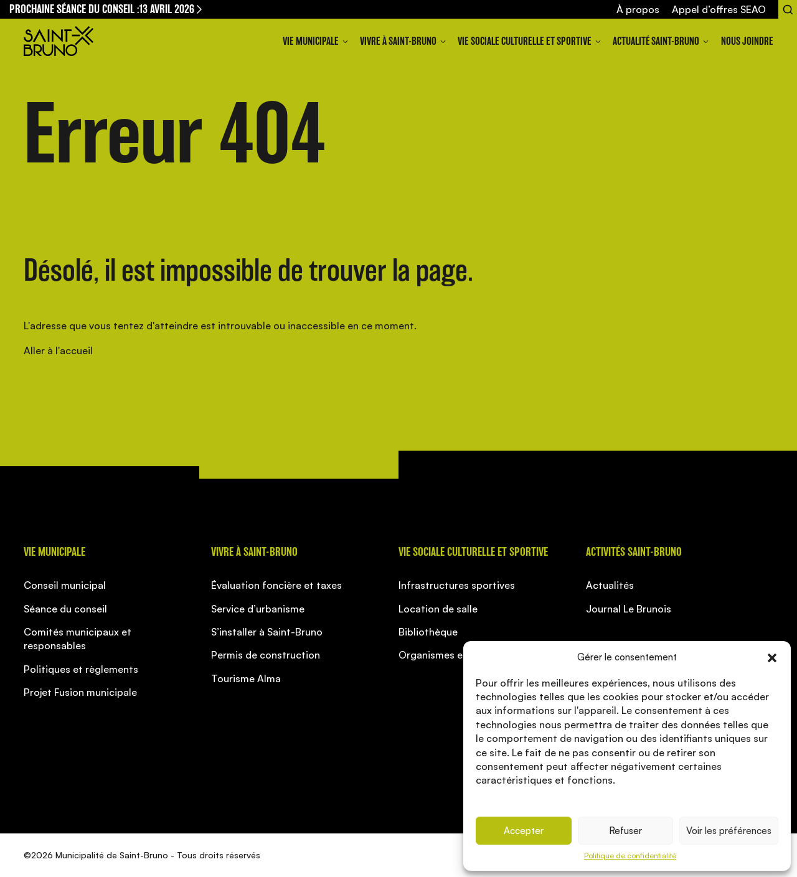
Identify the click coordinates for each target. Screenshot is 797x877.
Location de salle (438, 609)
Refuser (625, 831)
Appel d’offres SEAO (719, 9)
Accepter (524, 831)
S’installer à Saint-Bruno (267, 632)
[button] (772, 656)
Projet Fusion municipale (80, 692)
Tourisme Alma (246, 678)
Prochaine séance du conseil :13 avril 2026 (106, 8)
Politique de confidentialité (630, 855)
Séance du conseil (65, 609)
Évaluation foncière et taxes (276, 585)
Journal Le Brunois (628, 609)
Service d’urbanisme (257, 609)
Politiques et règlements (81, 669)
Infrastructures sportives (456, 585)
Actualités (610, 585)
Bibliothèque (428, 632)
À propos (637, 9)
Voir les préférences (728, 831)
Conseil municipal (65, 585)
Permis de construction (265, 655)
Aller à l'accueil (58, 350)
